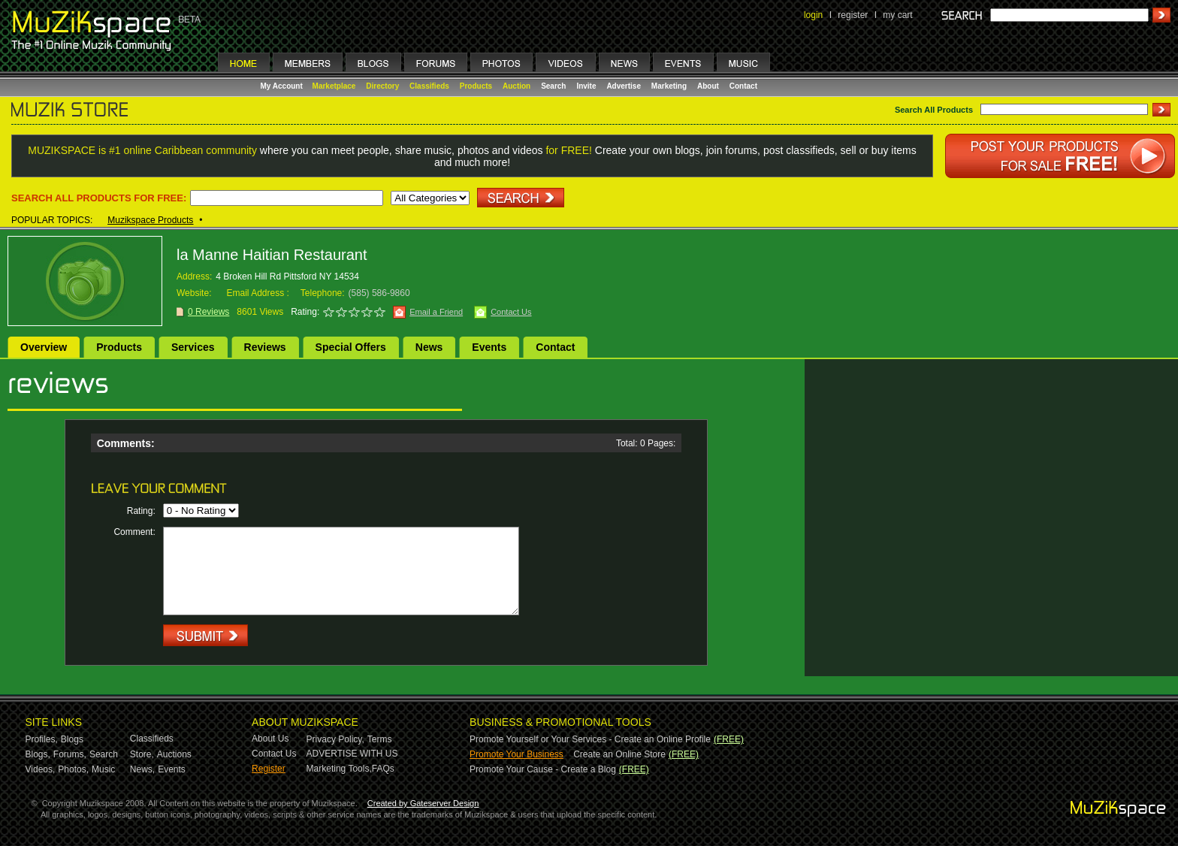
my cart (897, 15)
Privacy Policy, (335, 739)
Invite (586, 86)
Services (193, 347)
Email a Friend (436, 311)
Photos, (73, 769)
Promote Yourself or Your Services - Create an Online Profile (590, 739)
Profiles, (42, 739)
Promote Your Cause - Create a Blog (543, 769)
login (813, 15)
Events (489, 347)
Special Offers (351, 347)
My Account (283, 86)
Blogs (72, 739)
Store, (142, 754)
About (708, 86)
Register (268, 768)
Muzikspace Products (150, 220)
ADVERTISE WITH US (352, 753)
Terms (379, 739)
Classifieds (429, 86)
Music (103, 769)
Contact (743, 86)
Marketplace (334, 86)
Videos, (41, 769)
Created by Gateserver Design (423, 803)
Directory (382, 86)
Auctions (174, 754)
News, (142, 769)
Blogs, (38, 754)
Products (476, 86)
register (853, 15)
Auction (516, 86)
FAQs (383, 768)
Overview (43, 347)
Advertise (623, 86)
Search (553, 86)
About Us (270, 738)
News (429, 347)
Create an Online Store (619, 754)
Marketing (669, 86)
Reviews (265, 347)
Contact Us (511, 311)
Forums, (69, 754)
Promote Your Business (516, 754)
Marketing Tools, (339, 768)
